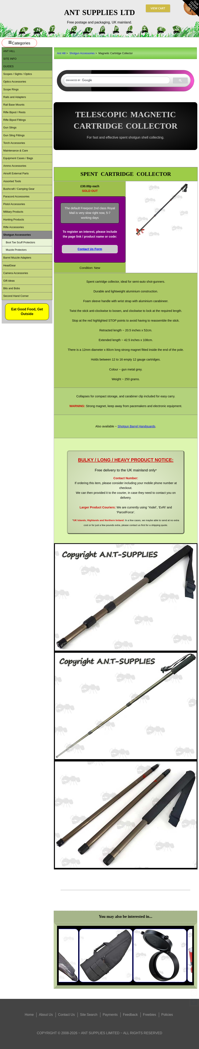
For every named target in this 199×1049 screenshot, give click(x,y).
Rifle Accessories (13, 227)
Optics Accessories (14, 81)
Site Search (89, 1014)
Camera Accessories (15, 273)
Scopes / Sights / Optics (17, 74)
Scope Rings (11, 89)
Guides (8, 66)
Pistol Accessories (14, 204)
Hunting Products (13, 219)
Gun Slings (9, 127)
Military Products (13, 211)
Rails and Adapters (14, 97)
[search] (116, 80)
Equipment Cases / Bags (18, 158)
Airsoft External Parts (16, 173)
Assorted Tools (12, 181)
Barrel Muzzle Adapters (17, 257)
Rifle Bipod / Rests (14, 112)
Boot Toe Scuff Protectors (20, 242)
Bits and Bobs (11, 288)
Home (29, 1014)
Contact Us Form (90, 249)
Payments (110, 1014)
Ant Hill (61, 53)
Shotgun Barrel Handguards (136, 426)
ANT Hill (9, 51)
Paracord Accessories (16, 196)
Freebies (149, 1014)
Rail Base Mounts (13, 104)
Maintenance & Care (15, 150)
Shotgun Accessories (82, 53)
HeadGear (9, 265)
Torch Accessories (14, 143)
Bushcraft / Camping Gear (18, 188)
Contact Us (66, 1014)
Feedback (130, 1014)
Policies (167, 1014)
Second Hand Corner (16, 295)
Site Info (9, 58)
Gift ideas (9, 280)
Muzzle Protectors (16, 249)
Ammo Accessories (14, 165)
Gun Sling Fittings (14, 135)
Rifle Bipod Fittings (14, 119)
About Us (46, 1014)
